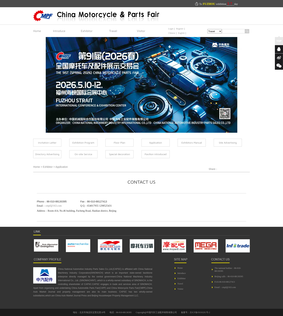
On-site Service (83, 154)
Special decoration (119, 154)
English (181, 33)
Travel (113, 31)
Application (155, 142)
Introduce (59, 31)
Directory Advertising (47, 154)
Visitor (141, 31)
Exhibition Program (83, 142)
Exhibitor (87, 31)
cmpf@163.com (53, 205)
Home (37, 31)
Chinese (171, 33)
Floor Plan (119, 142)
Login (170, 28)
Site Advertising (228, 142)
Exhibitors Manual (192, 142)
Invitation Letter (47, 142)
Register (179, 28)
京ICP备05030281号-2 (200, 312)
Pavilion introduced (156, 154)
